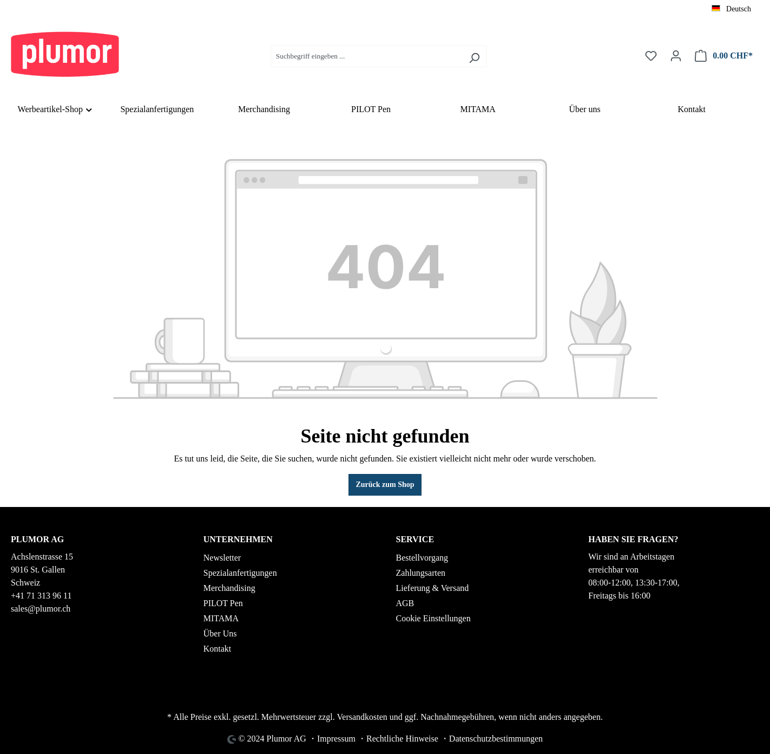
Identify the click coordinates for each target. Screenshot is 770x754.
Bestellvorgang (422, 557)
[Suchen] (474, 56)
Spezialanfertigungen (240, 572)
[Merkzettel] (651, 56)
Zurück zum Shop (385, 484)
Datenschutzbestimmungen (496, 738)
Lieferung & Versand (432, 588)
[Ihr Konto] (675, 56)
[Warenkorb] (723, 56)
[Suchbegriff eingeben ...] (366, 56)
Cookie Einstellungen (433, 618)
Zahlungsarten (421, 572)
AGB (405, 603)
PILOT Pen (223, 603)
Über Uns (220, 633)
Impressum (336, 738)
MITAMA (221, 618)
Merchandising (229, 588)
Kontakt (217, 648)
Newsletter (222, 557)
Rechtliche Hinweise (402, 738)
